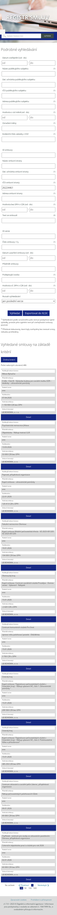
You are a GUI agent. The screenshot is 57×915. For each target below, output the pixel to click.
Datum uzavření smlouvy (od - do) (17, 252)
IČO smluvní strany (28, 182)
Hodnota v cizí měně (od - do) (28, 112)
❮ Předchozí (24, 885)
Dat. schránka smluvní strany (28, 172)
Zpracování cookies (19, 899)
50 (25, 888)
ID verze (6, 231)
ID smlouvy (7, 149)
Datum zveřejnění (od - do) (14, 57)
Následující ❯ (43, 885)
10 (21, 888)
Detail (28, 417)
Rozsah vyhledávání (11, 296)
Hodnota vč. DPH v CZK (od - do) (28, 285)
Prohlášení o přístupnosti (41, 899)
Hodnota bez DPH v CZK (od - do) (28, 204)
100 (30, 888)
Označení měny (28, 123)
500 (35, 888)
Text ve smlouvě (28, 215)
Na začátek (9, 885)
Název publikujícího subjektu (28, 69)
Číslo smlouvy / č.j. (28, 242)
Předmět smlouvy (10, 263)
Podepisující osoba (28, 275)
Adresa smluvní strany (28, 193)
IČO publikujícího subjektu (28, 90)
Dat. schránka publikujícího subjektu (18, 79)
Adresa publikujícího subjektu (28, 101)
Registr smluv (27, 17)
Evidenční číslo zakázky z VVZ (28, 134)
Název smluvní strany (12, 160)
